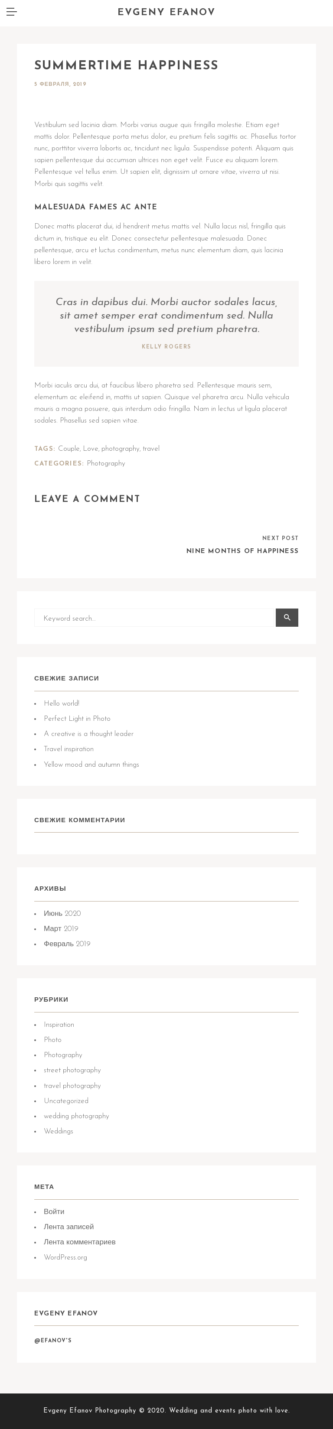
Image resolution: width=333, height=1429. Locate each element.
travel (151, 448)
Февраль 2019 (67, 944)
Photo (53, 1040)
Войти (54, 1212)
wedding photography (76, 1116)
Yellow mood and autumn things (91, 764)
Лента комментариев (80, 1242)
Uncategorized (66, 1101)
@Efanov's (53, 1341)
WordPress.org (65, 1257)
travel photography (72, 1086)
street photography (72, 1070)
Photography (63, 1055)
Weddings (58, 1131)
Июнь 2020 (62, 914)
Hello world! (61, 703)
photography (120, 448)
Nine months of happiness (242, 551)
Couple (69, 448)
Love (90, 448)
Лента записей (69, 1227)
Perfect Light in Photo (77, 719)
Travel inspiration (69, 749)
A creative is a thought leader (89, 734)
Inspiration (59, 1025)
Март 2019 (61, 929)
